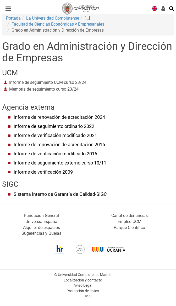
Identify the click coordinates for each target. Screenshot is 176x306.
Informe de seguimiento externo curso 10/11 (60, 163)
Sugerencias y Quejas (41, 233)
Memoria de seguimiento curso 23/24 (44, 89)
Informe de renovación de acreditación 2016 (59, 144)
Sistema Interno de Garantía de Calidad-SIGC (60, 194)
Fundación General (41, 215)
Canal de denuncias (129, 215)
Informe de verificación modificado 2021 (55, 135)
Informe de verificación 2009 (43, 172)
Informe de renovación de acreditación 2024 (59, 117)
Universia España (41, 221)
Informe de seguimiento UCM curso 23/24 (47, 82)
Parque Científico (129, 227)
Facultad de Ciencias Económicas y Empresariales (58, 24)
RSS (88, 296)
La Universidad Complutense (52, 18)
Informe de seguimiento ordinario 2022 (54, 126)
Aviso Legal (83, 285)
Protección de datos (83, 291)
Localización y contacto (83, 280)
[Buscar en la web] (172, 8)
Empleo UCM (129, 221)
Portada (13, 18)
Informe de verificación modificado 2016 (55, 153)
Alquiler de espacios (41, 227)
